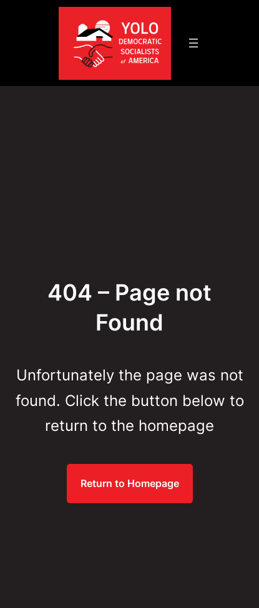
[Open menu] (193, 43)
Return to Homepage (130, 483)
